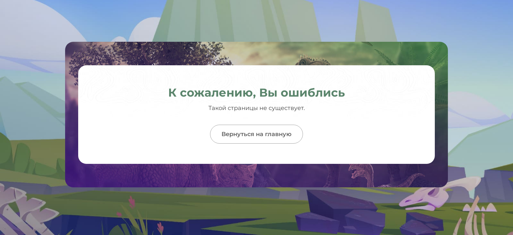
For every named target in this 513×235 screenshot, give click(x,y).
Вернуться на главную (256, 134)
